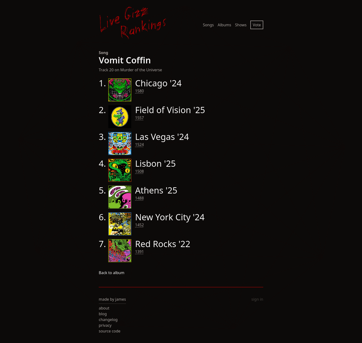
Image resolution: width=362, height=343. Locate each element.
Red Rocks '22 (162, 244)
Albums (224, 25)
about (104, 308)
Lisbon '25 (155, 163)
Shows (241, 25)
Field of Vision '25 (170, 110)
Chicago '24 (158, 83)
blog (103, 313)
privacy (105, 325)
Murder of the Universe (141, 69)
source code (110, 331)
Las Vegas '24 (162, 137)
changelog (108, 319)
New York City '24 (169, 217)
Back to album (111, 272)
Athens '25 (156, 190)
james (120, 299)
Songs (208, 25)
